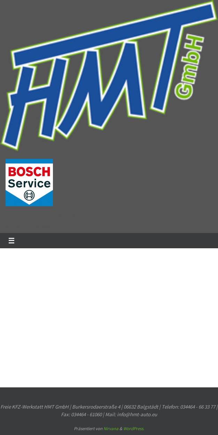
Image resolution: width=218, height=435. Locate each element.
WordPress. (133, 429)
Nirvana (110, 429)
